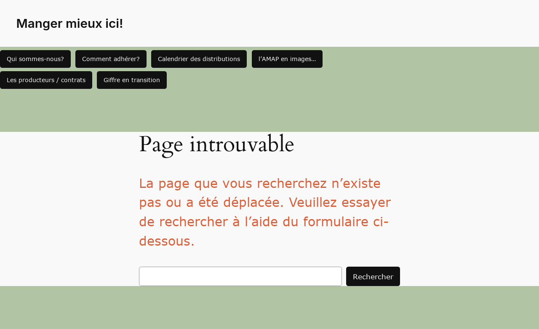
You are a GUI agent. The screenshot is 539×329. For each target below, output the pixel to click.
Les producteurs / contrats (46, 79)
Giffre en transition (132, 79)
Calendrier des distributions (199, 58)
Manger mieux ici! (69, 23)
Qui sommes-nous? (35, 58)
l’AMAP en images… (287, 58)
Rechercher (373, 276)
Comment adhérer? (111, 58)
